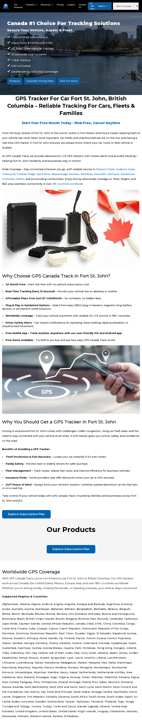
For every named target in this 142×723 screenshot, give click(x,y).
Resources (47, 5)
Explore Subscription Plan (26, 514)
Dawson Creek (105, 169)
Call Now (92, 6)
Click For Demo (69, 81)
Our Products (18, 6)
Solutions (31, 5)
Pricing (60, 5)
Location (71, 5)
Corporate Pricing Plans (40, 81)
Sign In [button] (102, 6)
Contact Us (82, 6)
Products (14, 81)
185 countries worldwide (67, 183)
